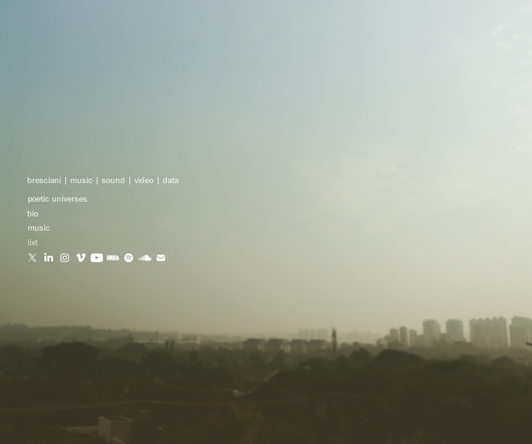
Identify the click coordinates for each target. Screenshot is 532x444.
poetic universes (58, 199)
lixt (33, 242)
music (39, 228)
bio (32, 213)
